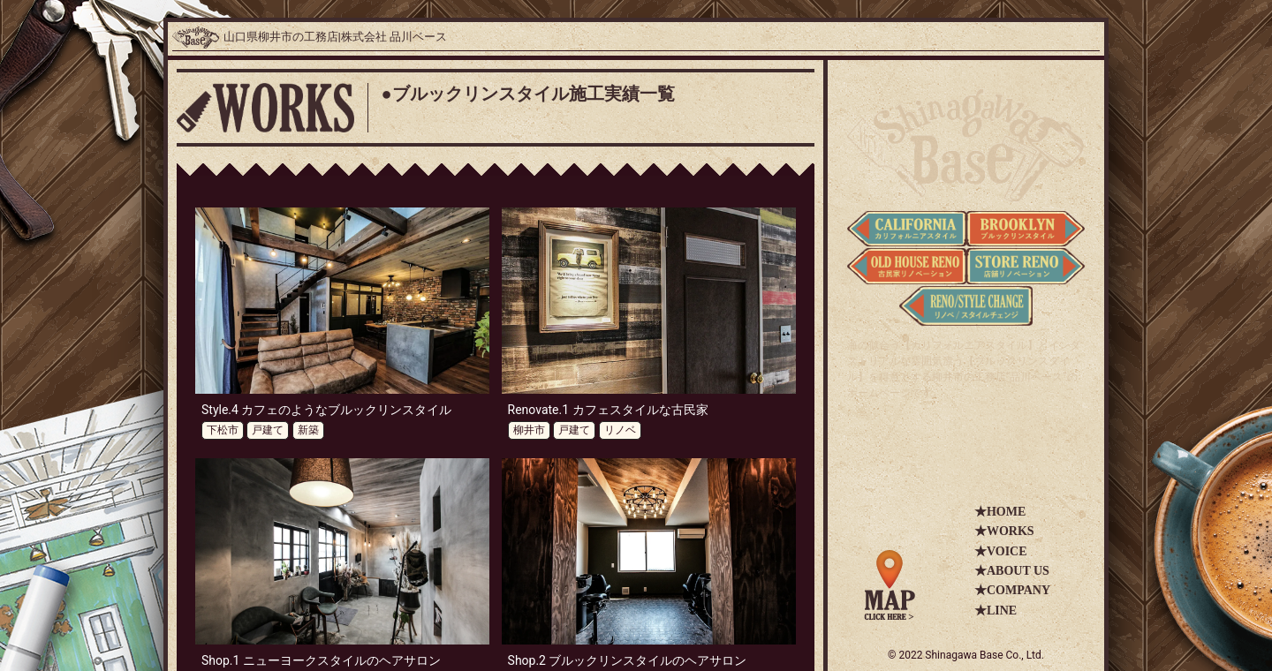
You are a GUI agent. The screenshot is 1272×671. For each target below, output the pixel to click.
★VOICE (1000, 551)
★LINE (995, 610)
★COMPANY (1012, 590)
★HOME (1000, 511)
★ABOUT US (1011, 570)
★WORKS (1004, 531)
